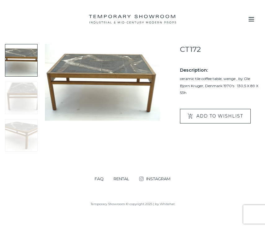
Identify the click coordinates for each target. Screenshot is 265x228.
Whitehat (167, 204)
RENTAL (121, 179)
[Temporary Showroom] (132, 19)
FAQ (99, 179)
